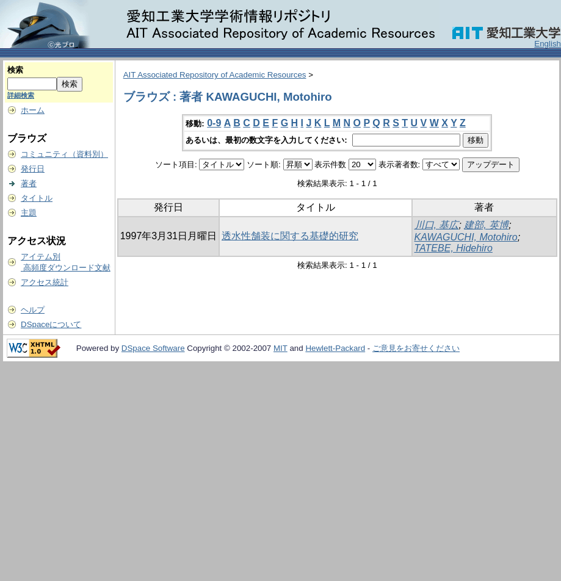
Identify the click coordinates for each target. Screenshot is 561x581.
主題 (29, 212)
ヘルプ (33, 309)
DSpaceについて (51, 324)
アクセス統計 (44, 282)
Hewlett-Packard (335, 348)
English (547, 43)
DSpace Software (153, 348)
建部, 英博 (486, 225)
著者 (29, 183)
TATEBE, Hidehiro (453, 248)
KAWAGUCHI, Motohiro (466, 237)
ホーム (33, 110)
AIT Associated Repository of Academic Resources (214, 74)
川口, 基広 (436, 225)
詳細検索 (20, 95)
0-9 (214, 123)
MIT (280, 348)
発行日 (33, 168)
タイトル (36, 198)
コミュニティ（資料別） (64, 154)
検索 (15, 69)
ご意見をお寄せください (416, 348)
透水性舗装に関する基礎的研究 (290, 236)
